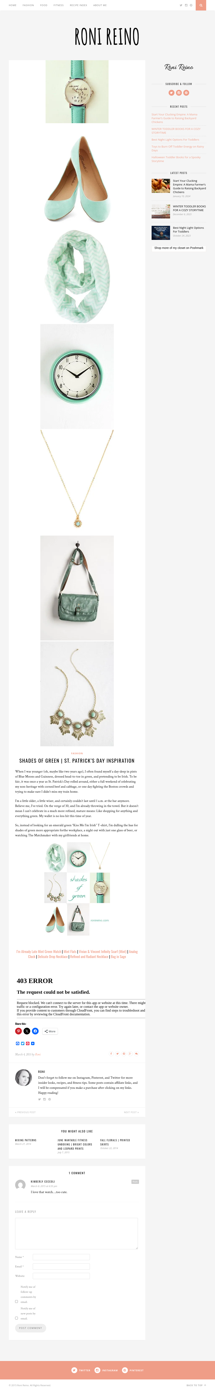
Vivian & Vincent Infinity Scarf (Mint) (103, 951)
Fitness (59, 5)
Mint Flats (70, 951)
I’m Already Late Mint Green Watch (38, 951)
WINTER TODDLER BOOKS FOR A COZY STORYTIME (189, 208)
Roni (38, 1054)
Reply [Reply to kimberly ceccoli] (135, 1181)
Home (13, 5)
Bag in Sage (118, 956)
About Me (100, 5)
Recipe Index (78, 5)
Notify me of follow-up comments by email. (28, 1294)
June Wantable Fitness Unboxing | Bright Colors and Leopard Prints (75, 1144)
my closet (179, 248)
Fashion (28, 5)
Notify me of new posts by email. (28, 1313)
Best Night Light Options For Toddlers (175, 139)
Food (43, 5)
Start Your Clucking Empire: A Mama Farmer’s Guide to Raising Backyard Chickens (174, 118)
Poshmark (196, 248)
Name (19, 1257)
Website (20, 1276)
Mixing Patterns (26, 1140)
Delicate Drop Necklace (53, 956)
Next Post (131, 1112)
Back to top (196, 1385)
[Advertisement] (179, 286)
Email (19, 1266)
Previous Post (25, 1112)
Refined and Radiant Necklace (89, 956)
